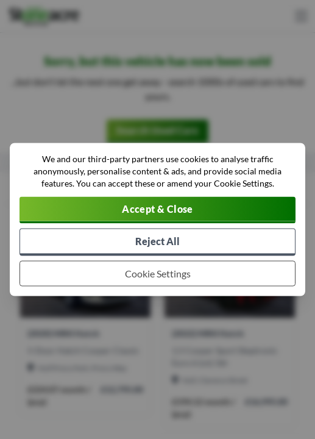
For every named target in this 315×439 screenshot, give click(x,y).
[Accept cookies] (157, 210)
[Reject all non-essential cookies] (157, 242)
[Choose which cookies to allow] (157, 274)
